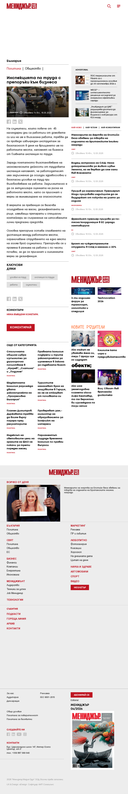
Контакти (13, 628)
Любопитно (79, 540)
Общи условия (14, 711)
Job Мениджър (15, 593)
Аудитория (12, 697)
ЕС (8, 552)
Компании (12, 566)
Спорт (75, 576)
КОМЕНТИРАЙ (20, 327)
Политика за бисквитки (19, 719)
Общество (13, 533)
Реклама (75, 529)
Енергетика (13, 570)
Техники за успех (16, 589)
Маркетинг (78, 525)
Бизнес (11, 558)
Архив (11, 623)
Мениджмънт (16, 581)
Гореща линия (16, 618)
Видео (75, 581)
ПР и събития (78, 533)
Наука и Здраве (81, 566)
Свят (10, 540)
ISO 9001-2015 (47, 697)
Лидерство (13, 585)
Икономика (13, 574)
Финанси (12, 562)
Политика (12, 529)
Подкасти (13, 614)
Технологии (15, 599)
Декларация (13, 701)
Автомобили (79, 571)
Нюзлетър (80, 588)
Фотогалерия (79, 544)
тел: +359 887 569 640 (18, 753)
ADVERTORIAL (82, 70)
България (14, 61)
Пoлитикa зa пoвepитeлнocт (22, 715)
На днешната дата (81, 556)
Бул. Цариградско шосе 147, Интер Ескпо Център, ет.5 (28, 748)
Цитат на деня (79, 560)
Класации (76, 548)
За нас (10, 693)
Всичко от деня (18, 482)
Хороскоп (76, 552)
